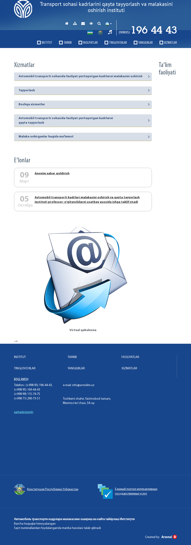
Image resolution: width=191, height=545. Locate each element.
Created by (161, 537)
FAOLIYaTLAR (90, 43)
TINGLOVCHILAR (118, 43)
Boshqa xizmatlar (32, 104)
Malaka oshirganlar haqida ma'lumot (46, 136)
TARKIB (68, 43)
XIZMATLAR (170, 43)
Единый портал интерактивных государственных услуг (127, 491)
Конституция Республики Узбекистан (46, 489)
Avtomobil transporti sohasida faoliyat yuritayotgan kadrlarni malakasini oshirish (80, 76)
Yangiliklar (145, 43)
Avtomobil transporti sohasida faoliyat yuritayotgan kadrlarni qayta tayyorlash (66, 121)
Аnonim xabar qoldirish (52, 173)
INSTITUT (47, 43)
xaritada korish (23, 412)
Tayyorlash (27, 90)
